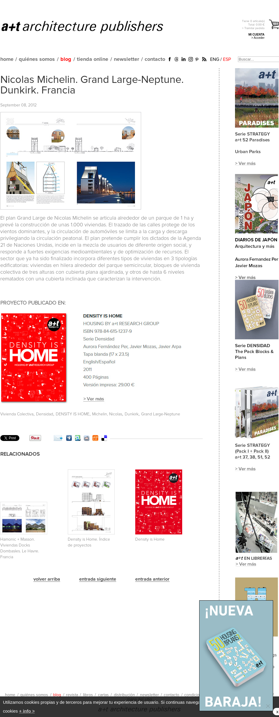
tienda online (92, 59)
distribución (124, 695)
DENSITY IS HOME (72, 414)
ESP (227, 59)
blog (65, 59)
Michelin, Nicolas (107, 414)
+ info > (27, 710)
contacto (155, 59)
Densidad (44, 414)
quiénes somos (37, 59)
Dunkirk (131, 414)
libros (88, 695)
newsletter (126, 59)
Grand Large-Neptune (160, 414)
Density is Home (150, 539)
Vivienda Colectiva (16, 414)
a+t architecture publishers (89, 27)
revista (72, 695)
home (6, 59)
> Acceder (258, 37)
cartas (103, 695)
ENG (214, 59)
